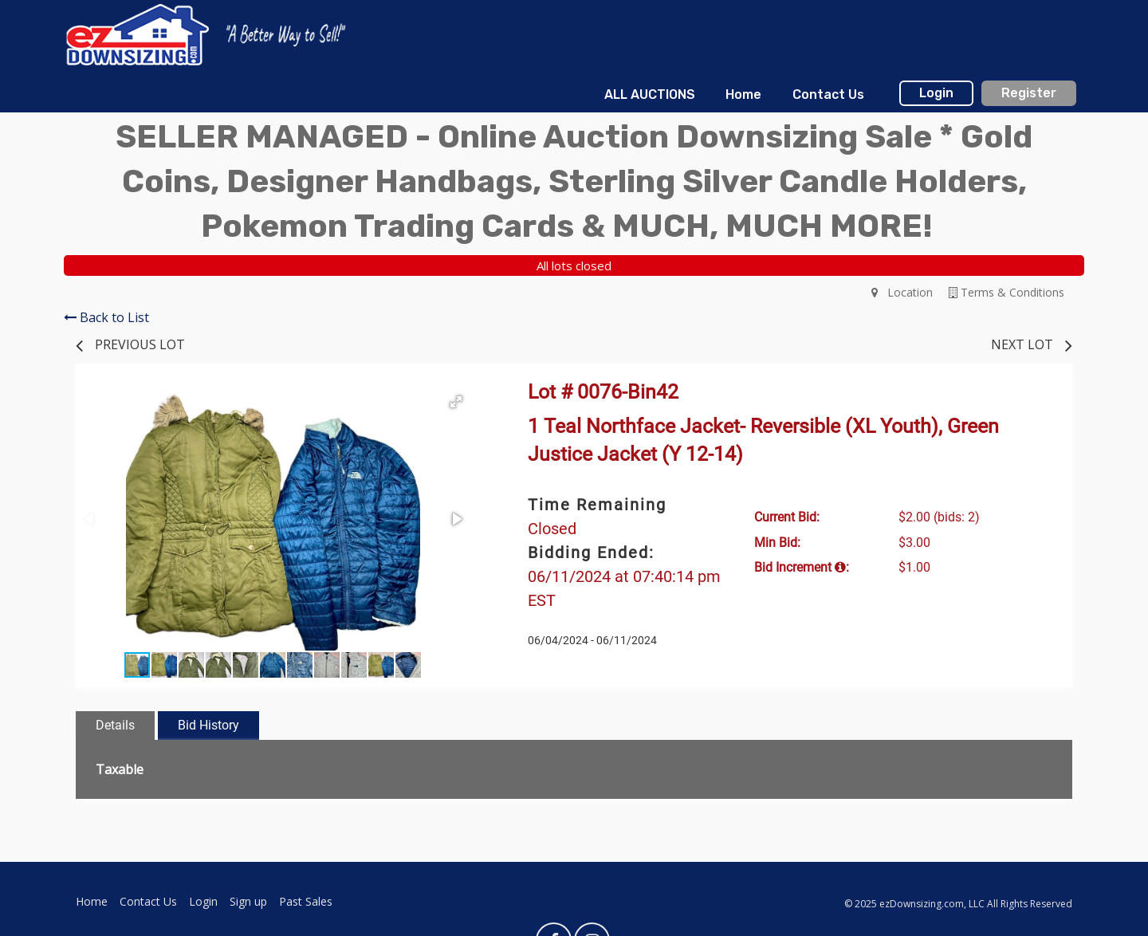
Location (902, 292)
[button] (456, 402)
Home (743, 94)
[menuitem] (649, 94)
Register (1028, 92)
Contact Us (828, 94)
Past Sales (305, 901)
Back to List (106, 317)
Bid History (208, 725)
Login (936, 92)
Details (115, 725)
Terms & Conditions (1006, 292)
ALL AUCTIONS (649, 94)
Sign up (248, 901)
